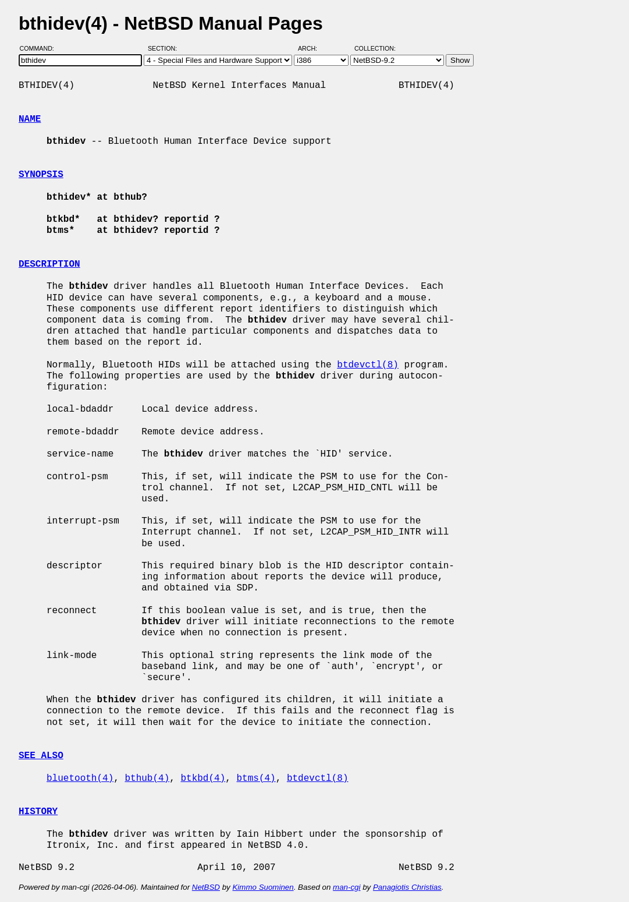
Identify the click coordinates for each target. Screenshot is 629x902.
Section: (165, 48)
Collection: (375, 48)
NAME (30, 119)
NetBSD (206, 887)
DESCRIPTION (49, 264)
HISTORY (38, 811)
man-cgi (346, 887)
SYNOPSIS (41, 174)
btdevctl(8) (368, 365)
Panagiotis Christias (407, 887)
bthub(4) (147, 778)
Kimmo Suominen (262, 887)
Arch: (313, 48)
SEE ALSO (41, 755)
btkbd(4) (202, 778)
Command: (40, 48)
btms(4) (255, 778)
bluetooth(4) (80, 778)
